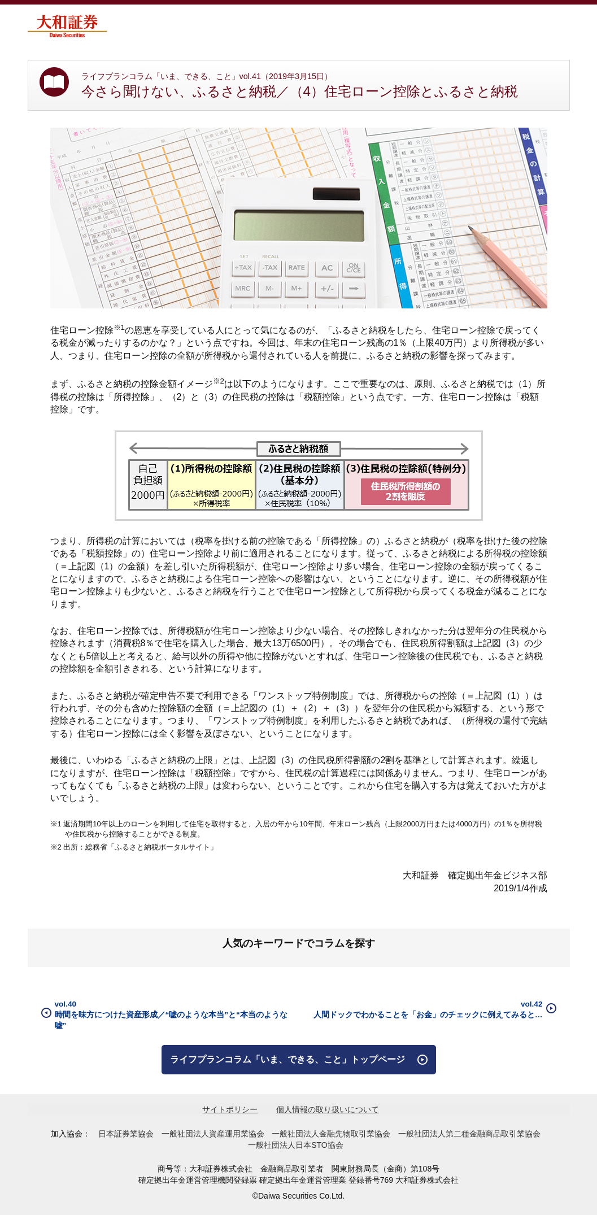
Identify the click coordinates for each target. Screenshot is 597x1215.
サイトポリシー (230, 1109)
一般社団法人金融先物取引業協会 (331, 1133)
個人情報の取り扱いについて (327, 1109)
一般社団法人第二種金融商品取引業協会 (469, 1133)
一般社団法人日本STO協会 (295, 1144)
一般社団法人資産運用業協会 (213, 1133)
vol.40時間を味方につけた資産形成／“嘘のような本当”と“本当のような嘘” (171, 1015)
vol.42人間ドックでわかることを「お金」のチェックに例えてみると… (428, 1009)
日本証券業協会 (126, 1133)
